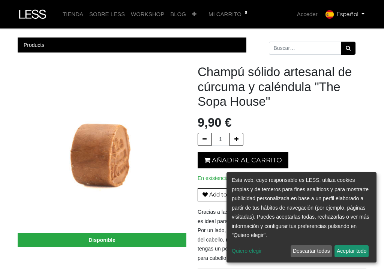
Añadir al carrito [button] (243, 160)
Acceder (307, 14)
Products (34, 45)
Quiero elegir (247, 251)
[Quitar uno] (205, 139)
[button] (194, 14)
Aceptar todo (351, 251)
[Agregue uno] (236, 139)
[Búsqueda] (348, 48)
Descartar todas (311, 251)
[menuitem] (73, 14)
